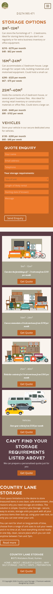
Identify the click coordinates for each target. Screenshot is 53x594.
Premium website (43, 581)
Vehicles (11, 122)
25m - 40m (26, 368)
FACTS (22, 565)
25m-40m (12, 90)
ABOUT (16, 562)
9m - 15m (26, 266)
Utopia (31, 583)
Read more (9, 542)
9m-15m (10, 28)
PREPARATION (43, 565)
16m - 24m (26, 317)
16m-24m (11, 61)
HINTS (31, 565)
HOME (7, 562)
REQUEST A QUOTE (32, 562)
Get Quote (26, 281)
